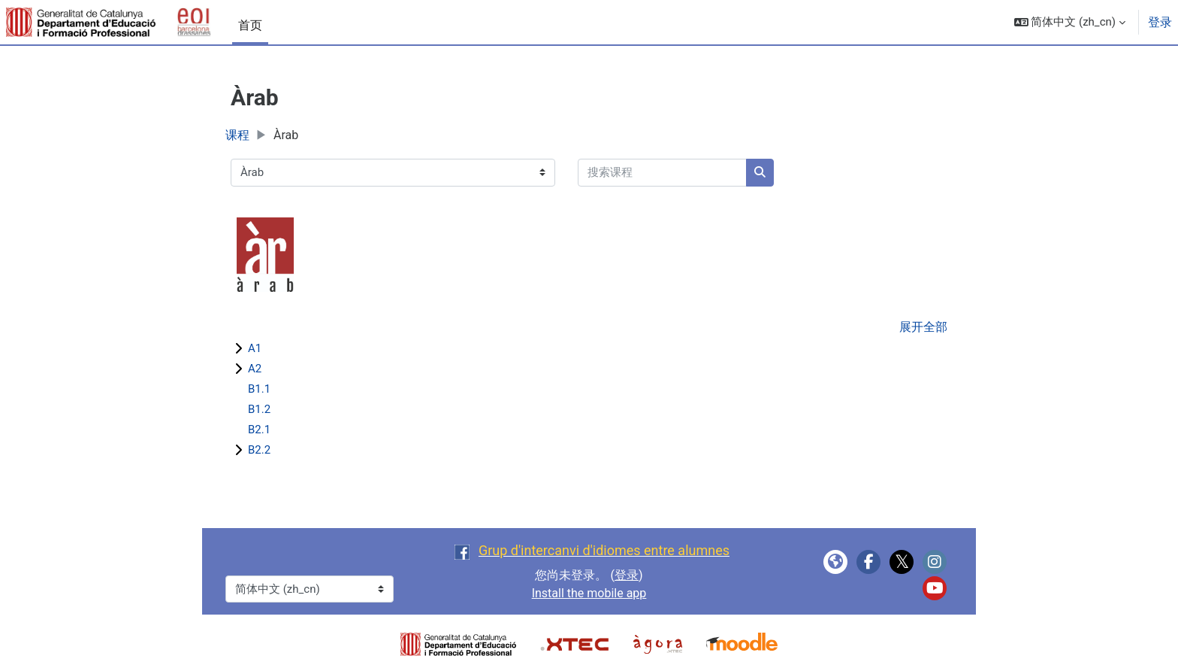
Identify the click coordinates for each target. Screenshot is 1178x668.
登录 (1160, 22)
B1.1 (259, 389)
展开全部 (923, 327)
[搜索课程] (662, 173)
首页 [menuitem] (250, 25)
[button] (1069, 22)
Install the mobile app (589, 593)
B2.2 (259, 450)
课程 (237, 135)
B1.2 (259, 409)
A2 (254, 368)
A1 (254, 348)
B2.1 (259, 429)
